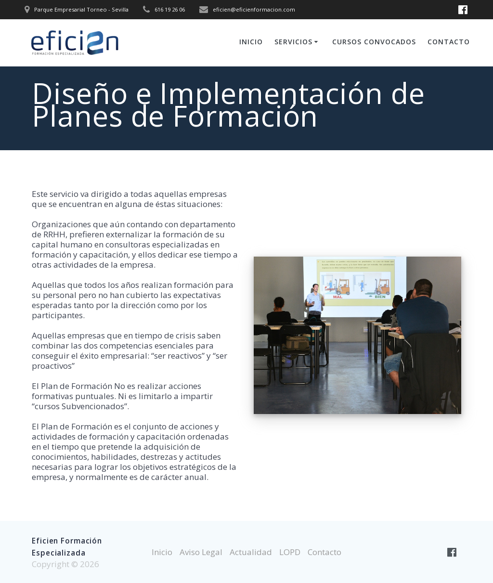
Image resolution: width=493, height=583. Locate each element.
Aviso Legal (201, 551)
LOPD (289, 551)
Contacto (449, 41)
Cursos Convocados (374, 41)
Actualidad (251, 551)
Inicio (251, 41)
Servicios (293, 41)
